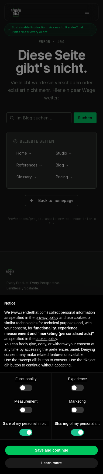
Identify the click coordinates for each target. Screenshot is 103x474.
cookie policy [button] (46, 338)
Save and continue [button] (51, 450)
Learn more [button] (51, 463)
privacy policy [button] (47, 317)
